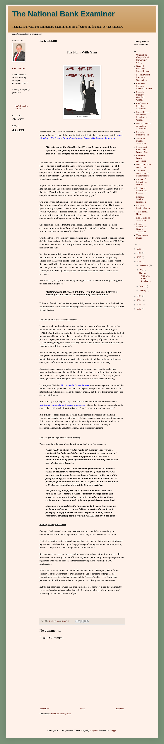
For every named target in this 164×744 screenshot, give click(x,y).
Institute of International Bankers (141, 182)
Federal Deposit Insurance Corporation (143, 77)
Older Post (119, 709)
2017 (139, 257)
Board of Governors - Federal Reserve (143, 68)
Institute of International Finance (141, 190)
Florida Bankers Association (143, 219)
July (141, 270)
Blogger (113, 730)
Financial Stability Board (142, 133)
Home (82, 709)
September (144, 265)
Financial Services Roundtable (141, 199)
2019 (139, 249)
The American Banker (142, 236)
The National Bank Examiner (63, 14)
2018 (139, 253)
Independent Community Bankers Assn (142, 149)
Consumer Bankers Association (141, 158)
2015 (139, 296)
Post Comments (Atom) (61, 714)
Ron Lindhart (18, 68)
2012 (139, 309)
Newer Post (45, 709)
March (142, 286)
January (143, 290)
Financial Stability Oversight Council (140, 96)
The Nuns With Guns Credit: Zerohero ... (145, 277)
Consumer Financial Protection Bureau (144, 86)
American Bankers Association (141, 141)
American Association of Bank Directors (142, 173)
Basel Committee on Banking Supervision (143, 126)
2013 (139, 304)
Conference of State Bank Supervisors (142, 106)
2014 (139, 300)
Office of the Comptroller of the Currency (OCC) (142, 59)
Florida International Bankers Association (141, 228)
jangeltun (94, 730)
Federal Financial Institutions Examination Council (143, 116)
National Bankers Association (143, 165)
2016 (139, 261)
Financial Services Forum (143, 206)
